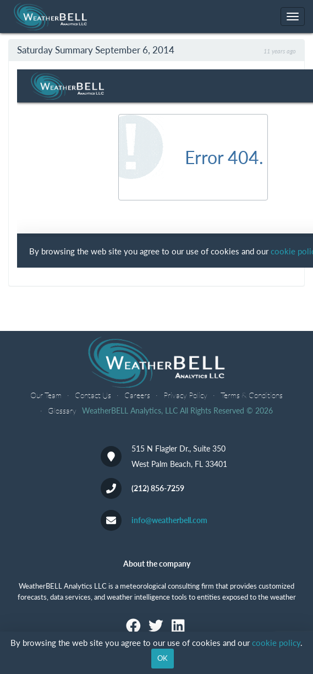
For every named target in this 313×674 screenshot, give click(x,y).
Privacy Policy (185, 395)
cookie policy (276, 643)
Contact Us (93, 395)
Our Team (46, 395)
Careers (137, 395)
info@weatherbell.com (169, 520)
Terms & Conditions (252, 395)
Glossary (62, 410)
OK (162, 658)
